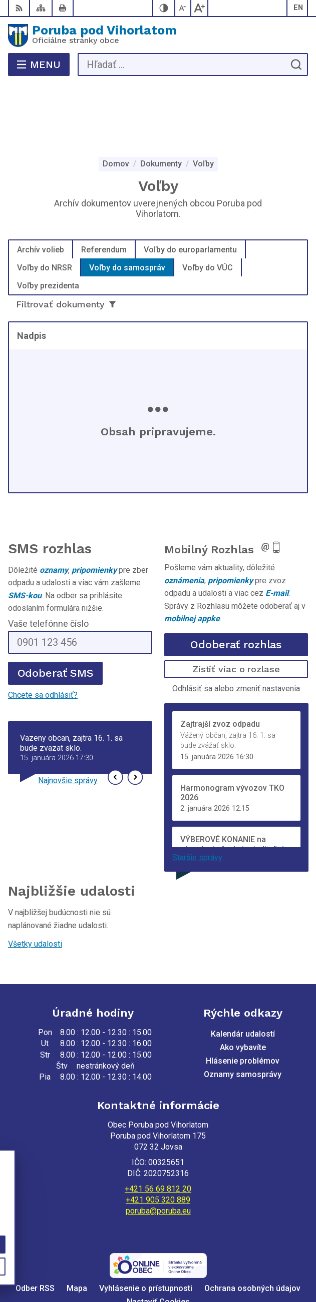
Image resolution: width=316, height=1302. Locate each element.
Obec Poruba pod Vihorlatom (187, 1263)
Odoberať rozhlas (235, 579)
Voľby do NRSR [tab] (44, 202)
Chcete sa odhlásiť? (43, 630)
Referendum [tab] (104, 184)
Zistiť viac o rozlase (236, 604)
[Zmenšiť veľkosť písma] (183, 8)
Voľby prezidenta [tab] (48, 220)
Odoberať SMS (56, 608)
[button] (115, 712)
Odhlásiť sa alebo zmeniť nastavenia (236, 623)
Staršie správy (197, 792)
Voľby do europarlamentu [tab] (190, 184)
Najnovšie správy (68, 715)
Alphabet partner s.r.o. (205, 1250)
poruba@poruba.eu (158, 1146)
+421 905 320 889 (158, 1135)
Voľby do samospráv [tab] (127, 202)
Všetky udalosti (35, 879)
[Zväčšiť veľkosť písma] (199, 8)
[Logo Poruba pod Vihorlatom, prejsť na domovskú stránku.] (158, 35)
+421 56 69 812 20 (158, 1124)
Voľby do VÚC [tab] (207, 202)
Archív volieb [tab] (40, 184)
